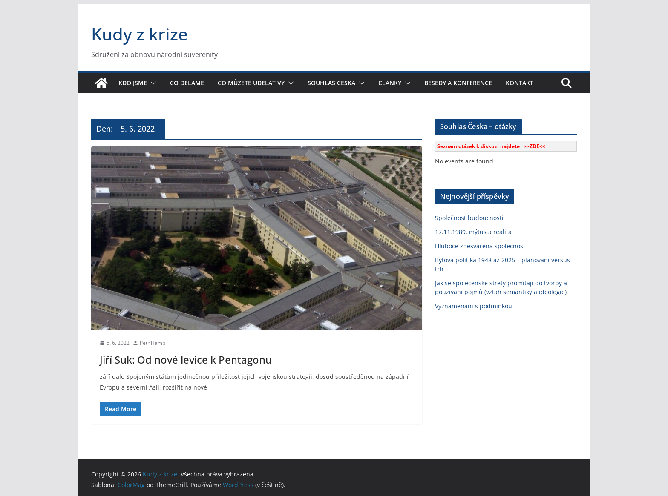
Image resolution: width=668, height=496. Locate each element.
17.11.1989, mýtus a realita (473, 232)
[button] (151, 83)
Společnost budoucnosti (469, 218)
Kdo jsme (132, 83)
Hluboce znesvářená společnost (480, 246)
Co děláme (187, 83)
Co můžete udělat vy (251, 83)
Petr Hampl (153, 343)
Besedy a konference (458, 83)
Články (389, 83)
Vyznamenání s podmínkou (473, 306)
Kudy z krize (139, 34)
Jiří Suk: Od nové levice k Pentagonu (186, 360)
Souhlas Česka (331, 83)
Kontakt (519, 83)
